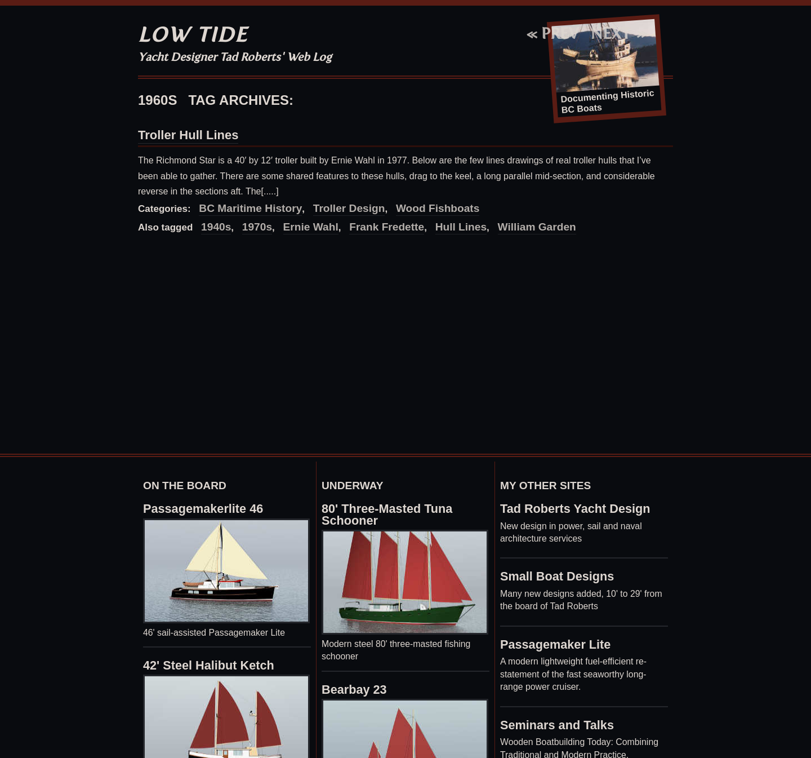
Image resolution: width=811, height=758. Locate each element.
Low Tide (193, 35)
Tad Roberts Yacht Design (575, 509)
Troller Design (349, 208)
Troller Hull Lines (188, 135)
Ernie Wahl (310, 227)
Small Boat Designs (557, 576)
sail (594, 526)
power (570, 526)
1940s (216, 227)
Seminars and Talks (557, 725)
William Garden (537, 227)
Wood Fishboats (438, 208)
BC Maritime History (250, 208)
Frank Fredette (386, 227)
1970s (257, 227)
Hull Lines (461, 227)
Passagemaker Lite (555, 644)
